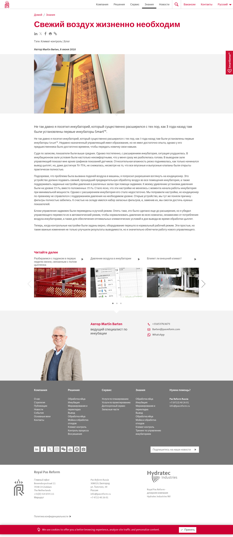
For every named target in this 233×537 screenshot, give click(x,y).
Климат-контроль (77, 427)
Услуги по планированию (115, 398)
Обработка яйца (76, 398)
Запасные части (110, 409)
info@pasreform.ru (180, 405)
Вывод (71, 412)
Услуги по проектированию (116, 402)
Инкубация (74, 402)
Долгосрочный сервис (113, 405)
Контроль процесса (78, 430)
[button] (51, 33)
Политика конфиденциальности (51, 516)
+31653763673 (161, 324)
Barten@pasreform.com (166, 329)
